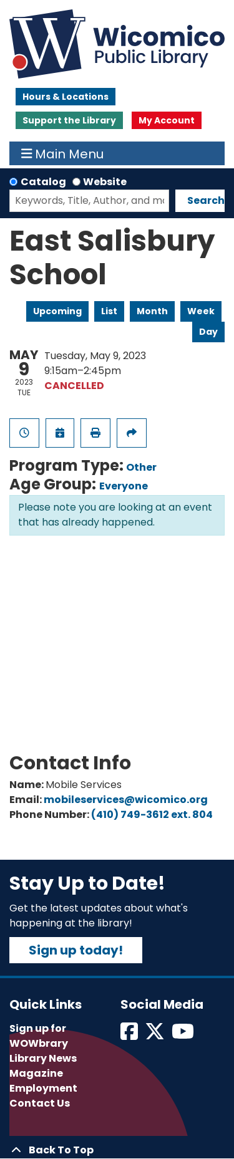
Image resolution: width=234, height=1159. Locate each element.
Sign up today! (76, 950)
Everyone (123, 486)
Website (105, 182)
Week (201, 311)
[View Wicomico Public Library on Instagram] (184, 1035)
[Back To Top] (117, 1150)
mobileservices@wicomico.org (126, 799)
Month (152, 311)
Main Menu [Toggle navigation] (62, 153)
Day (208, 331)
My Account (167, 120)
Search (206, 200)
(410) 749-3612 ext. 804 (152, 814)
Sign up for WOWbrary (38, 1036)
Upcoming (57, 311)
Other (141, 467)
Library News (43, 1058)
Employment (43, 1088)
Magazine (36, 1073)
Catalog (43, 182)
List (109, 311)
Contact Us (39, 1103)
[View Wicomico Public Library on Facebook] (130, 1035)
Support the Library (69, 120)
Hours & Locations (65, 96)
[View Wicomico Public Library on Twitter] (156, 1035)
